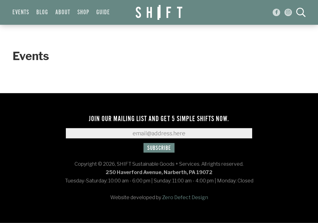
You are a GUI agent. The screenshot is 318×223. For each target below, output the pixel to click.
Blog (42, 12)
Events (20, 12)
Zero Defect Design (185, 197)
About (62, 12)
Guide (103, 12)
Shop (83, 12)
